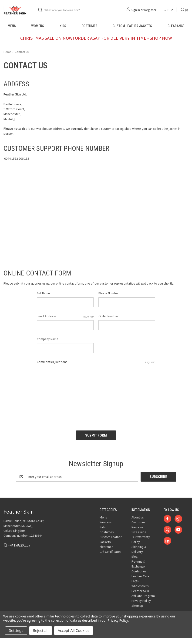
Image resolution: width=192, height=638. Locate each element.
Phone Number (108, 293)
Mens (12, 26)
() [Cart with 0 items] (185, 9)
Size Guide (138, 532)
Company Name (47, 339)
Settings (16, 630)
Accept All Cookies (73, 630)
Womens (37, 26)
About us (137, 517)
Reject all (40, 630)
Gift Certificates (110, 552)
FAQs (135, 581)
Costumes (89, 26)
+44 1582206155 (19, 545)
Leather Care (140, 576)
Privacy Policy (141, 601)
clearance (176, 26)
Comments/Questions (96, 362)
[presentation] (72, 411)
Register (150, 10)
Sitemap (137, 605)
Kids (63, 26)
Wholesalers (140, 586)
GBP (168, 10)
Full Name (43, 293)
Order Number (108, 316)
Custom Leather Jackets (132, 26)
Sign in (135, 10)
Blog (134, 556)
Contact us (138, 571)
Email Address (65, 316)
